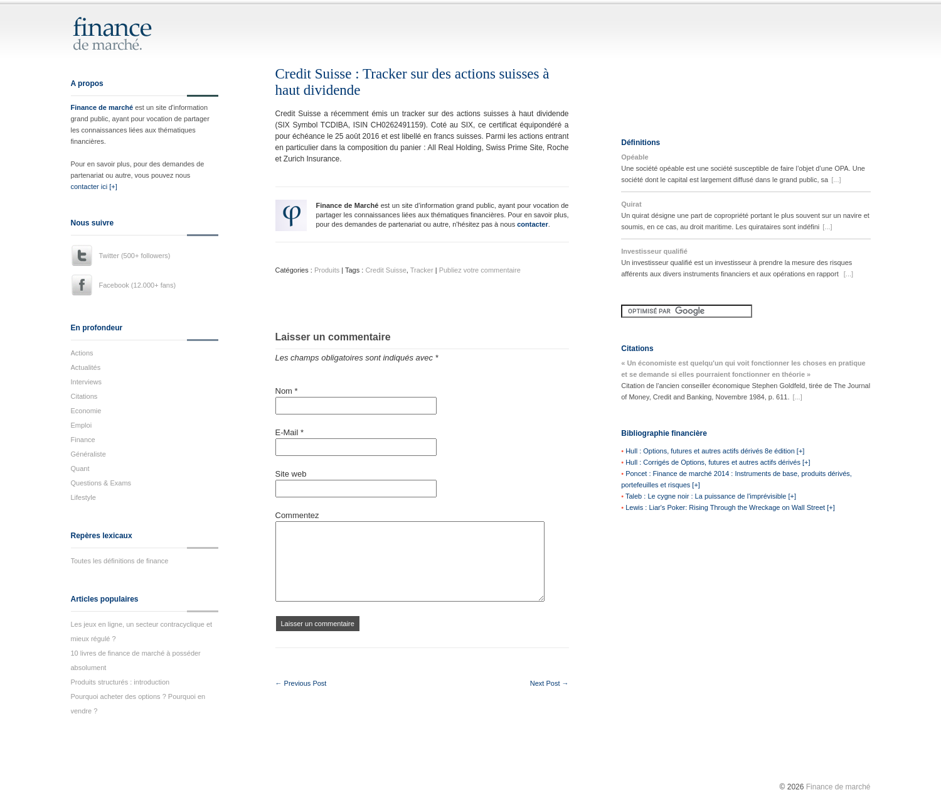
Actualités (86, 367)
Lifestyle (83, 497)
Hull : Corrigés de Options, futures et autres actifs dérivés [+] (717, 462)
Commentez (297, 515)
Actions (82, 353)
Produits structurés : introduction (120, 682)
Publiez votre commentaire (480, 270)
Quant (80, 468)
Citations (84, 396)
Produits (326, 270)
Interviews (86, 382)
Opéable (634, 157)
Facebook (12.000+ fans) (137, 285)
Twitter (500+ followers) (135, 255)
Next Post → (549, 683)
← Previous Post (301, 683)
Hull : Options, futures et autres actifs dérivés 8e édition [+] (714, 451)
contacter (532, 224)
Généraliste (88, 454)
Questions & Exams (101, 483)
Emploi (81, 425)
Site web (291, 474)
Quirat (631, 204)
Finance (83, 439)
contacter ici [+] (94, 186)
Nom (286, 391)
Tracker (421, 270)
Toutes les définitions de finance (120, 561)
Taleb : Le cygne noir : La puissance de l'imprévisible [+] (710, 496)
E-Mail (289, 432)
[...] (836, 179)
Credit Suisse (385, 270)
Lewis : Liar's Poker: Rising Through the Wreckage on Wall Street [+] (730, 507)
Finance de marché (102, 107)
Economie (86, 410)
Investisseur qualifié (654, 251)
